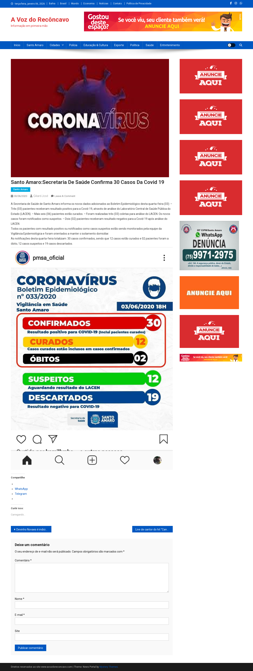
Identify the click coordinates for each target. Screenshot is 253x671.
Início (17, 45)
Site (17, 631)
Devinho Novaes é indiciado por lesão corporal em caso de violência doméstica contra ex (33, 529)
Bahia (52, 3)
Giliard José (40, 196)
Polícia (73, 45)
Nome (19, 598)
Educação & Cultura (96, 45)
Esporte (119, 45)
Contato (117, 3)
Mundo (75, 3)
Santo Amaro (35, 45)
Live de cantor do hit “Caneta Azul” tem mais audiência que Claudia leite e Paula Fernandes (154, 529)
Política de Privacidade (138, 3)
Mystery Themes (108, 666)
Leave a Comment (65, 196)
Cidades (55, 45)
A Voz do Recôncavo (40, 19)
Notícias (103, 3)
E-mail (20, 614)
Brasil (63, 3)
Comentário (23, 560)
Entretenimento (170, 45)
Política (134, 45)
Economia (88, 3)
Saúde (150, 45)
